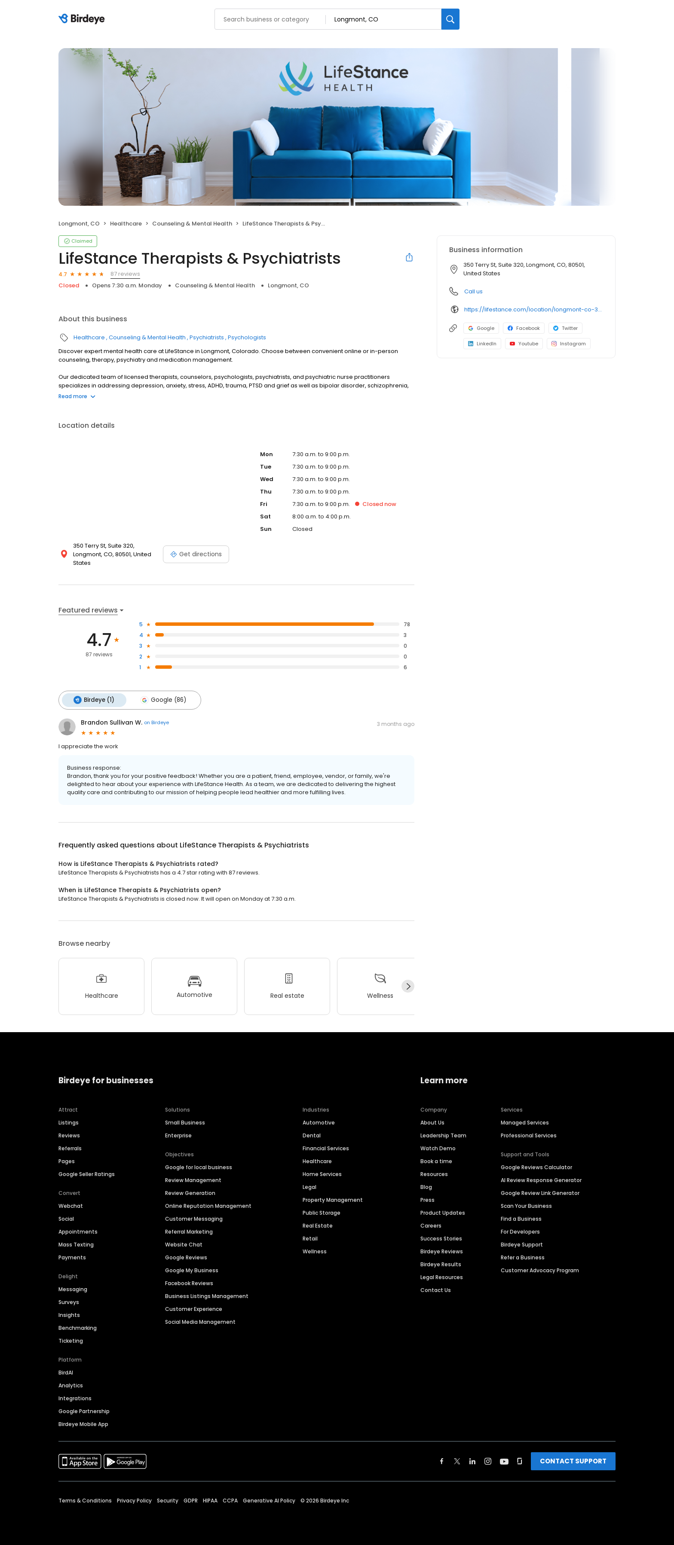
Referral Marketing (189, 1230)
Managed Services (525, 1121)
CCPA (230, 1499)
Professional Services (529, 1134)
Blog (426, 1186)
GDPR (191, 1499)
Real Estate (318, 1224)
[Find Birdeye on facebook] (441, 1460)
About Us (432, 1121)
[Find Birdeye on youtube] (504, 1460)
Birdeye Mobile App (83, 1423)
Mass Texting (76, 1243)
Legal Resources (441, 1276)
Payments (72, 1256)
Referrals (70, 1147)
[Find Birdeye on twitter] (457, 1460)
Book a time (436, 1160)
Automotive (319, 1121)
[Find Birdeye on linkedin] (472, 1460)
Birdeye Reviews (441, 1250)
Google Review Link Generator (540, 1192)
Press (427, 1199)
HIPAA (210, 1499)
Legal (309, 1186)
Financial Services (326, 1147)
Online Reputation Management (208, 1205)
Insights (69, 1314)
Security (167, 1499)
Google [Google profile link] (481, 328)
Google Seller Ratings (86, 1173)
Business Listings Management (206, 1295)
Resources (434, 1173)
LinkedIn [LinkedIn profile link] (482, 343)
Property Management (333, 1199)
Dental (312, 1134)
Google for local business (198, 1166)
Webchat (70, 1205)
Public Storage (321, 1212)
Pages (66, 1160)
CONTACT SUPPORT (573, 1460)
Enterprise (178, 1134)
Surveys (68, 1301)
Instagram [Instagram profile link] (568, 343)
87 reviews (125, 274)
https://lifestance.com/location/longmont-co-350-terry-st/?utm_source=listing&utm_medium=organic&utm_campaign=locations (533, 309)
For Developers (520, 1230)
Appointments (78, 1230)
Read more (76, 396)
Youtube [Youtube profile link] (524, 343)
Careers (430, 1224)
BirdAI (65, 1371)
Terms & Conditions (85, 1499)
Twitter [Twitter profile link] (565, 328)
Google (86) (161, 699)
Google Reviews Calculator (536, 1166)
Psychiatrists (207, 337)
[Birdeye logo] (83, 19)
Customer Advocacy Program (540, 1269)
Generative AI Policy (269, 1499)
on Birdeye (156, 722)
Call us (473, 291)
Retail (310, 1237)
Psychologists (247, 337)
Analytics (70, 1384)
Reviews (69, 1134)
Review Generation (190, 1192)
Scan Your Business (526, 1205)
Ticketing (70, 1340)
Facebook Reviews (189, 1282)
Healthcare (126, 223)
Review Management (193, 1179)
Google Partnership (84, 1410)
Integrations (75, 1397)
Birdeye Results (440, 1263)
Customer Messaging (194, 1218)
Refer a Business (523, 1256)
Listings (68, 1121)
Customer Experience (193, 1308)
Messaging (72, 1288)
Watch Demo (438, 1147)
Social (66, 1218)
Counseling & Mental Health (192, 223)
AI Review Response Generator (541, 1179)
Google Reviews (186, 1256)
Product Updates (442, 1212)
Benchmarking (77, 1327)
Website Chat (183, 1243)
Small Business (185, 1121)
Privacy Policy (134, 1499)
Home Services (322, 1173)
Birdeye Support (522, 1243)
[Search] (450, 19)
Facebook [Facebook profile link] (524, 328)
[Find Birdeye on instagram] (487, 1460)
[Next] (407, 985)
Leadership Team (443, 1134)
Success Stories (441, 1237)
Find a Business (521, 1218)
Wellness (315, 1250)
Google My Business (191, 1269)
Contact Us (435, 1289)
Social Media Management (200, 1321)
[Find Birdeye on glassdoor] (519, 1460)
